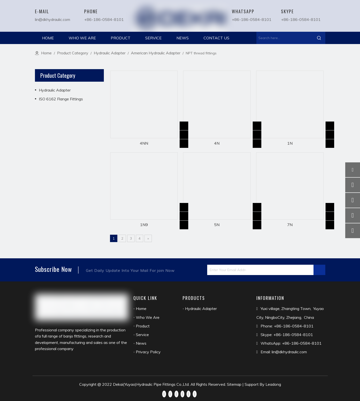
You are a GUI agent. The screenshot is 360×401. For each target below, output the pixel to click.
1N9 (144, 224)
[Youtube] (183, 393)
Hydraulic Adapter (55, 90)
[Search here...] (284, 38)
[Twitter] (176, 393)
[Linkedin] (170, 393)
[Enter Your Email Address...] (226, 270)
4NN (144, 143)
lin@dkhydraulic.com (52, 19)
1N (290, 143)
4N (216, 143)
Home (141, 308)
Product (143, 326)
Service (142, 334)
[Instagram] (188, 393)
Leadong (273, 384)
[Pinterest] (195, 393)
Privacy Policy (148, 351)
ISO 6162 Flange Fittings (61, 98)
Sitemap (234, 384)
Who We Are (147, 317)
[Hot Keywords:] (319, 38)
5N (216, 224)
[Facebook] (164, 393)
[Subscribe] (319, 270)
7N (290, 224)
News (141, 343)
